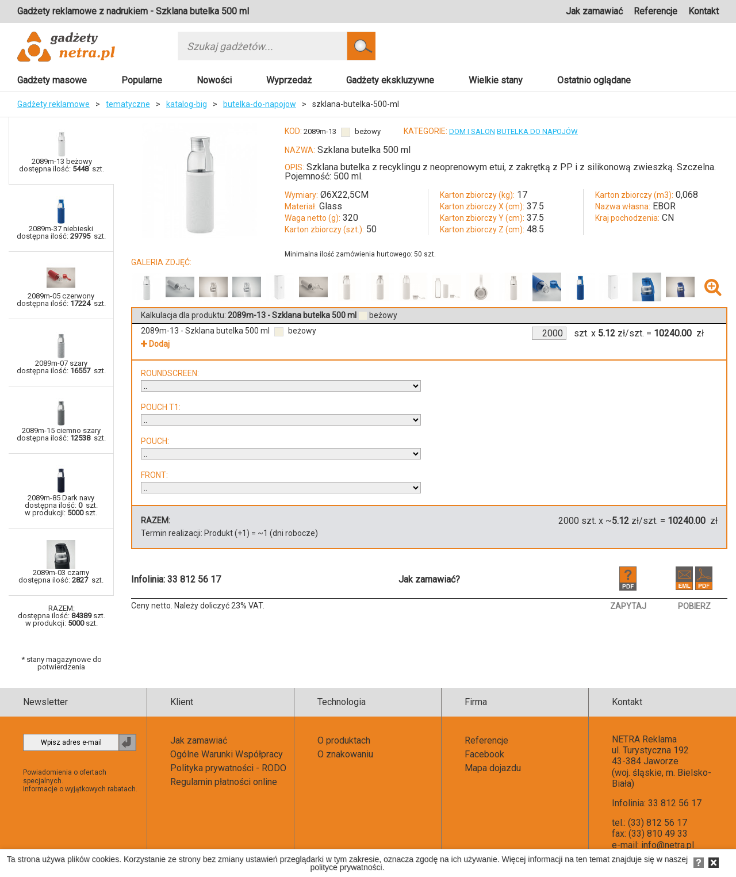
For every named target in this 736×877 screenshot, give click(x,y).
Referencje (655, 11)
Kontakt (703, 11)
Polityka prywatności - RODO (228, 768)
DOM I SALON (472, 131)
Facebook (484, 754)
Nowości (214, 80)
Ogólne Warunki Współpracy (226, 754)
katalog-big (186, 104)
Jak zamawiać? (429, 579)
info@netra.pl (667, 845)
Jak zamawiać (594, 11)
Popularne (141, 80)
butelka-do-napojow (259, 104)
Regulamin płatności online (223, 781)
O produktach (343, 740)
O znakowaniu (345, 754)
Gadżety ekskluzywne (390, 80)
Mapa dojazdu (493, 768)
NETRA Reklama (644, 739)
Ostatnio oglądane (594, 80)
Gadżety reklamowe (53, 104)
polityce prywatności (346, 867)
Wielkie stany (496, 80)
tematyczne (128, 104)
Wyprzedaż (289, 80)
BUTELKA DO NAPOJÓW (537, 131)
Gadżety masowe (52, 80)
